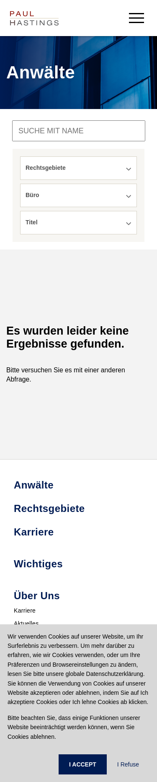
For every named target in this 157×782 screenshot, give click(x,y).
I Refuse (128, 764)
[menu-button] (136, 18)
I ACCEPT (82, 764)
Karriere (25, 610)
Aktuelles (26, 623)
